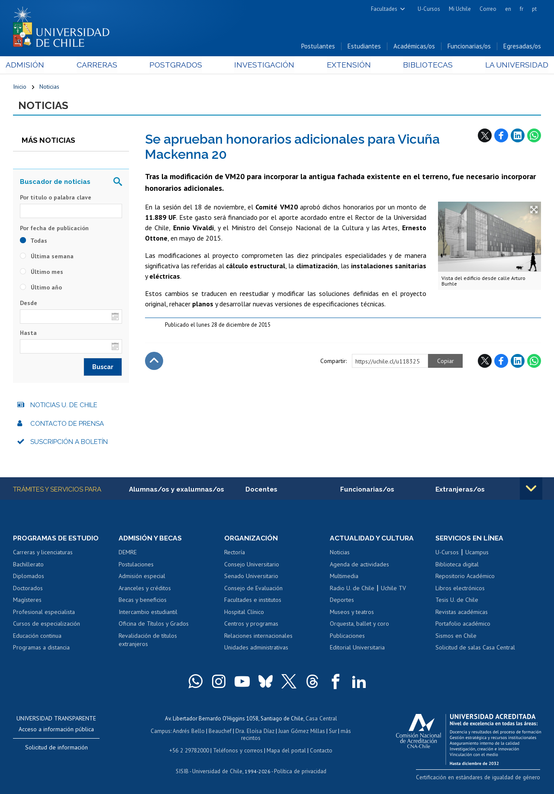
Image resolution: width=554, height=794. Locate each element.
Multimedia (344, 577)
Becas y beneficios (143, 601)
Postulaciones (136, 565)
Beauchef (220, 731)
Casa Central (321, 719)
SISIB (183, 770)
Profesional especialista (44, 613)
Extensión (345, 65)
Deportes (342, 601)
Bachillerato (28, 565)
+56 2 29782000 (190, 750)
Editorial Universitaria (357, 649)
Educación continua (37, 637)
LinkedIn (518, 136)
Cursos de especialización (46, 625)
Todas (33, 241)
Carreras (101, 65)
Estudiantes (364, 47)
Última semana (47, 257)
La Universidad (509, 65)
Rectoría (234, 553)
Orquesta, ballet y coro (359, 625)
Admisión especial (142, 577)
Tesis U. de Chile (456, 601)
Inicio (19, 87)
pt (534, 9)
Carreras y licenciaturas (43, 553)
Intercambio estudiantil (148, 613)
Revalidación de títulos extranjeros (148, 641)
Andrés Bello (190, 731)
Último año (41, 288)
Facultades (384, 9)
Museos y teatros (352, 613)
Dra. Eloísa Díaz (255, 731)
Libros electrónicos (460, 589)
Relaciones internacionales (258, 637)
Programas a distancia (41, 649)
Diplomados (28, 577)
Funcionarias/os (469, 47)
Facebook (501, 136)
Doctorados (28, 589)
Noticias (49, 87)
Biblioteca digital (457, 565)
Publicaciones (347, 637)
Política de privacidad (299, 770)
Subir (154, 362)
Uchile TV (393, 589)
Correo (488, 9)
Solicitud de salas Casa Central (475, 649)
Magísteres (27, 601)
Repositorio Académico (465, 577)
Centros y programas (251, 625)
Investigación (263, 65)
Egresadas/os (522, 47)
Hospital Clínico (244, 613)
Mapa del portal (285, 750)
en (508, 9)
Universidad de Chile (217, 770)
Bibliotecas (422, 65)
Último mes (41, 272)
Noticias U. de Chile (63, 406)
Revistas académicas (461, 613)
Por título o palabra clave (55, 198)
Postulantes (318, 47)
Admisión (32, 65)
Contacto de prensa (67, 424)
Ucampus (477, 553)
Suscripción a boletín (69, 443)
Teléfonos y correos (237, 750)
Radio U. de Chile (352, 589)
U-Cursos (429, 9)
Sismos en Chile (456, 637)
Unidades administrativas (256, 649)
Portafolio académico (462, 625)
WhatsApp (534, 136)
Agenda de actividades (359, 565)
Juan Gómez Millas (301, 731)
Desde (28, 304)
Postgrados (177, 65)
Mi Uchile (460, 9)
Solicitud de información (56, 748)
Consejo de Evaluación (253, 589)
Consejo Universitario (251, 565)
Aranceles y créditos (145, 589)
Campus (162, 731)
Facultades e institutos (252, 601)
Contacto (320, 750)
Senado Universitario (251, 577)
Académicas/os (414, 47)
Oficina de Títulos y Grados (154, 625)
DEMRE (128, 553)
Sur (332, 731)
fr (521, 9)
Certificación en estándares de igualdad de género (480, 778)
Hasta (28, 334)
